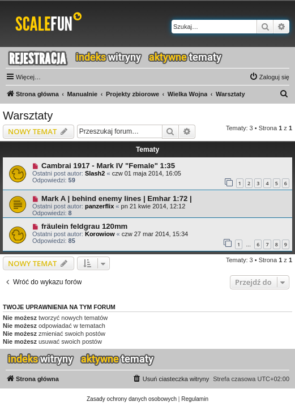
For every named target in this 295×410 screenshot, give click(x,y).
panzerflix (99, 206)
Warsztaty (28, 115)
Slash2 (95, 173)
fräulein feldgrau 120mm (84, 226)
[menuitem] (269, 77)
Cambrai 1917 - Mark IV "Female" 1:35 (108, 165)
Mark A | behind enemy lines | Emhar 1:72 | (116, 198)
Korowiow (100, 233)
